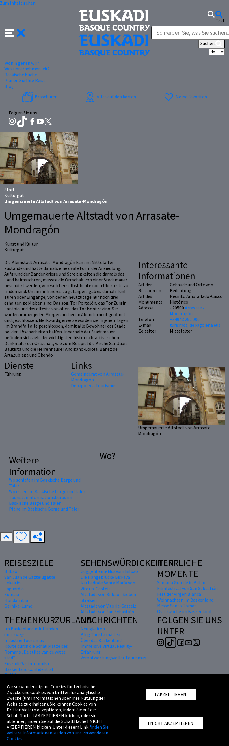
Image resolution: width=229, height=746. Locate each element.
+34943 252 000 (185, 319)
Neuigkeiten (93, 629)
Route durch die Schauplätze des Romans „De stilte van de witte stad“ (36, 651)
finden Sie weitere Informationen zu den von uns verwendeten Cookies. (58, 732)
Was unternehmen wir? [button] (27, 69)
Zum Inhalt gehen (18, 3)
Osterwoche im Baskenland (184, 611)
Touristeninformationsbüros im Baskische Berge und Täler (40, 500)
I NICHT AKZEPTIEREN (170, 723)
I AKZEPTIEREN (170, 694)
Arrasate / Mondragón (187, 310)
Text (220, 20)
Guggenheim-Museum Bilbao (109, 571)
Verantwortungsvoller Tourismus (113, 657)
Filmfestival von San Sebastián (187, 588)
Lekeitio (12, 583)
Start (9, 189)
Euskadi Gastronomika (26, 663)
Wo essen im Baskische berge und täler (47, 491)
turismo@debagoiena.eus (195, 325)
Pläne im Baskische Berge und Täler (44, 509)
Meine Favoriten (185, 96)
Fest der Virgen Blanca (179, 594)
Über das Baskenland (101, 640)
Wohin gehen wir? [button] (21, 63)
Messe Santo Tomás (176, 605)
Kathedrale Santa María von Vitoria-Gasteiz (108, 585)
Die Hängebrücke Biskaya (105, 577)
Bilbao (10, 571)
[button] (15, 32)
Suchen (211, 43)
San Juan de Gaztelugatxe (29, 577)
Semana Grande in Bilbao (181, 582)
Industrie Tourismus (24, 640)
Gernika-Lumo (18, 606)
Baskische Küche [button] (20, 74)
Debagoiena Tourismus (93, 385)
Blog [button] (9, 86)
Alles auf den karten (110, 96)
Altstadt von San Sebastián (107, 612)
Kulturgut (14, 195)
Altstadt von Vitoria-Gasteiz (108, 606)
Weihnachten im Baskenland (185, 600)
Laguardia (14, 588)
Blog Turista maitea (100, 634)
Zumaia (11, 594)
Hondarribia (16, 600)
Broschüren (39, 96)
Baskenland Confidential (28, 669)
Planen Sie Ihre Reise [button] (25, 80)
